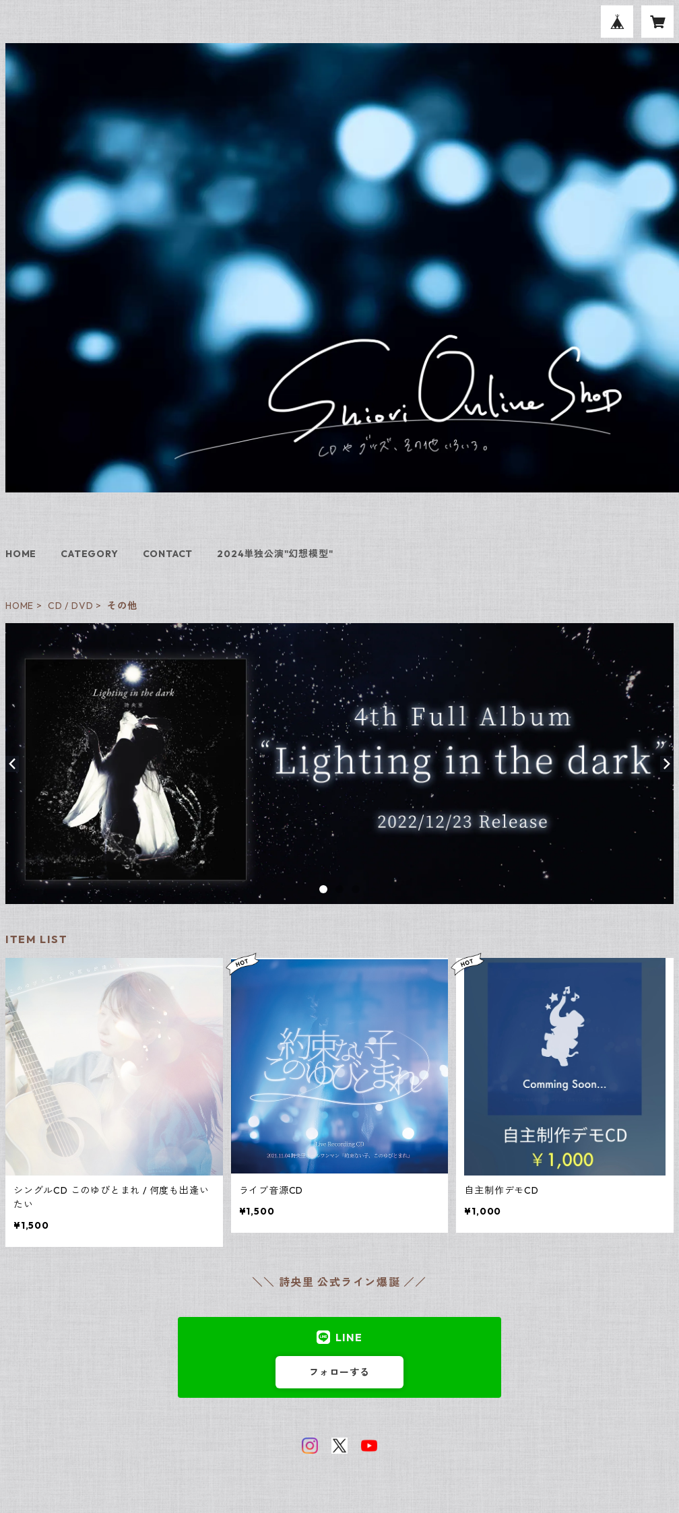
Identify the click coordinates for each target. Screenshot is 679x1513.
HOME (20, 554)
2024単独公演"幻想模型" (275, 554)
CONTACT (168, 554)
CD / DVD (70, 606)
